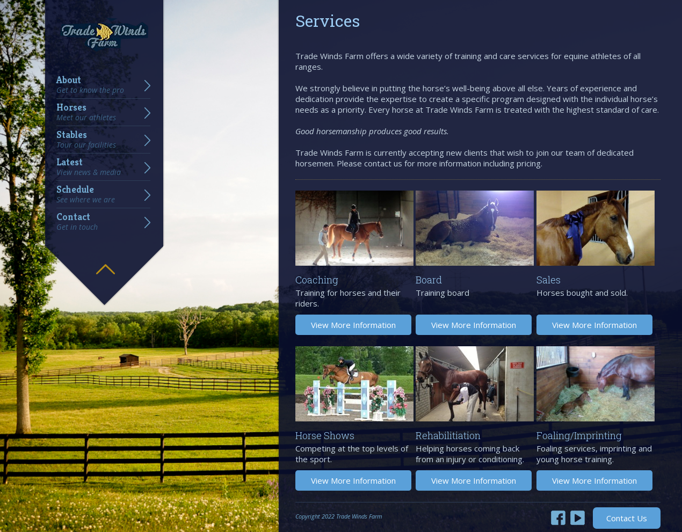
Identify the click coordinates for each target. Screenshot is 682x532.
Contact (77, 222)
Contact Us (626, 518)
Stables (86, 139)
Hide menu (105, 261)
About (90, 85)
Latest (88, 167)
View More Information (353, 324)
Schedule (85, 194)
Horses (86, 112)
